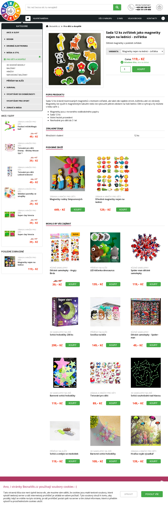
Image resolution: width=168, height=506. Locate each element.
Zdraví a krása (14, 107)
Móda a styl (13, 52)
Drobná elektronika (17, 46)
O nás (120, 18)
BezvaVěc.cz (54, 26)
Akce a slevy (13, 32)
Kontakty (152, 18)
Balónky (11, 68)
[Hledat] (117, 7)
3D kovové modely (16, 65)
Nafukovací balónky (17, 75)
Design (10, 39)
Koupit (141, 69)
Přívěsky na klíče (15, 80)
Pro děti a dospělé (16, 59)
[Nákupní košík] (159, 7)
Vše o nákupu (105, 18)
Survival (11, 87)
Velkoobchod (135, 18)
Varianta (113, 51)
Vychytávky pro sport (18, 101)
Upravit (128, 496)
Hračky (10, 71)
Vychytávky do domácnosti (21, 94)
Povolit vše (152, 496)
